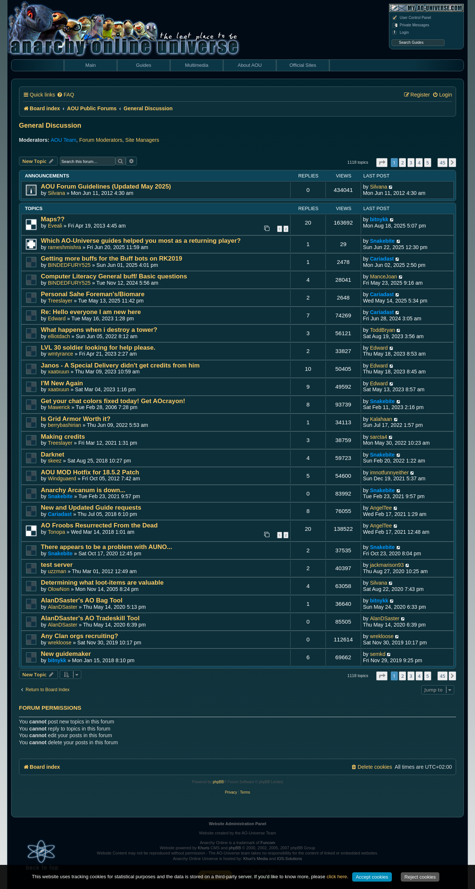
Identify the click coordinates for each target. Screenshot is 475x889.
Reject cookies (420, 877)
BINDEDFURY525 (69, 265)
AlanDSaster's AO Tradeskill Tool (90, 618)
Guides (143, 65)
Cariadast (382, 259)
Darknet (52, 454)
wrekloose (60, 642)
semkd (378, 654)
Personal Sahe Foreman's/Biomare (92, 294)
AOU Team (63, 140)
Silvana (56, 193)
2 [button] (402, 162)
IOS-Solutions (289, 858)
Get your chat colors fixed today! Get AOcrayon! (113, 401)
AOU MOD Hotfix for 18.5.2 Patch (90, 472)
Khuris (203, 848)
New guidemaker (66, 653)
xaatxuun (58, 372)
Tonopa (56, 532)
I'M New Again (62, 383)
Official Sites (302, 65)
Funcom (268, 842)
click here (337, 876)
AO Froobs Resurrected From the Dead (99, 525)
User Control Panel (411, 17)
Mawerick (59, 407)
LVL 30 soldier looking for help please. (98, 347)
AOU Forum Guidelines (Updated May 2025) (106, 186)
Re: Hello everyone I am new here (91, 312)
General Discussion (50, 125)
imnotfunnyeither (389, 472)
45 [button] (442, 162)
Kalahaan (381, 419)
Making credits (63, 436)
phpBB (218, 782)
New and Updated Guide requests (91, 507)
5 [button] (427, 162)
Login (400, 32)
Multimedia (197, 65)
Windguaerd (62, 478)
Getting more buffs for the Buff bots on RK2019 (111, 258)
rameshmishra (64, 247)
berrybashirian (64, 425)
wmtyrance (60, 354)
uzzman (57, 571)
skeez (55, 461)
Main (90, 65)
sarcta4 (378, 437)
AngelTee (381, 508)
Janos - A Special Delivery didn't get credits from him (120, 365)
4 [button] (419, 162)
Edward (57, 318)
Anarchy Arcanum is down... (83, 490)
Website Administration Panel (237, 823)
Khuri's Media (255, 858)
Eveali (55, 226)
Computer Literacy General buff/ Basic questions (114, 276)
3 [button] (411, 162)
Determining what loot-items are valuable (102, 582)
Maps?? (53, 219)
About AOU (250, 65)
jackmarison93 (387, 565)
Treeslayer (60, 301)
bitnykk (379, 219)
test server (57, 564)
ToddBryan (382, 330)
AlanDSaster (62, 607)
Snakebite (382, 241)
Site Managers (142, 140)
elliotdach (59, 336)
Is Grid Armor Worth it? (76, 418)
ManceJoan (383, 277)
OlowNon (58, 589)
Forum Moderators (100, 140)
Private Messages (410, 25)
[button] (381, 162)
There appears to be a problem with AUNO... (106, 546)
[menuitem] (65, 95)
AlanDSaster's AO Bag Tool (81, 600)
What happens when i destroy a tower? (99, 329)
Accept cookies (372, 877)
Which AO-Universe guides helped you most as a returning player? (141, 240)
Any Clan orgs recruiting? (79, 636)
